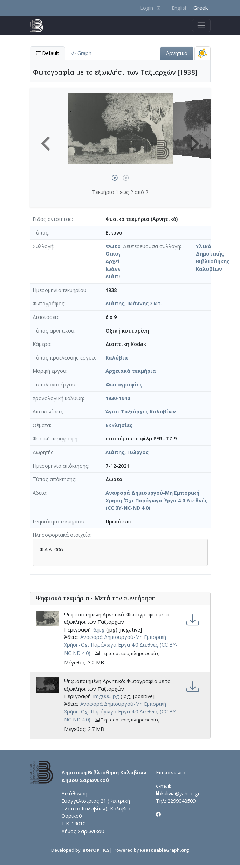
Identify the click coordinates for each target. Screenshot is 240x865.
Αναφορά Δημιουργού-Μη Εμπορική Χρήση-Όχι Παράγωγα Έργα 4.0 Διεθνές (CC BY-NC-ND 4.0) (156, 500)
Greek (200, 8)
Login (150, 8)
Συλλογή (43, 246)
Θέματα (41, 425)
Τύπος (40, 232)
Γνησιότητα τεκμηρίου (58, 521)
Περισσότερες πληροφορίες (127, 653)
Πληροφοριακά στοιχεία (61, 534)
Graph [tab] (81, 53)
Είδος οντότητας (52, 219)
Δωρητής (43, 452)
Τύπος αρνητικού (53, 330)
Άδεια (39, 492)
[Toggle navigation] (201, 25)
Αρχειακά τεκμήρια (130, 371)
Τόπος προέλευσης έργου (64, 357)
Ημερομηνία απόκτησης (60, 465)
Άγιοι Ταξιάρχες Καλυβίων (140, 411)
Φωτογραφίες (123, 384)
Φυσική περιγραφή (55, 438)
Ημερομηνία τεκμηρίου (60, 290)
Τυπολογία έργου (54, 384)
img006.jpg (106, 696)
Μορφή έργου (49, 371)
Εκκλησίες (118, 425)
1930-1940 (117, 398)
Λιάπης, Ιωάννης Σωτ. (133, 303)
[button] (45, 143)
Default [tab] (47, 53)
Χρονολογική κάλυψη (58, 398)
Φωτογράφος (48, 303)
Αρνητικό (176, 53)
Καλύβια (116, 357)
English (180, 8)
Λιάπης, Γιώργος (127, 452)
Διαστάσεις (46, 317)
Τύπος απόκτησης (54, 479)
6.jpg (99, 629)
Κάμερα (41, 344)
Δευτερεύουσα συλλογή (151, 246)
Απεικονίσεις (48, 411)
